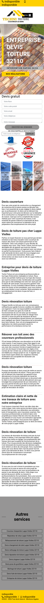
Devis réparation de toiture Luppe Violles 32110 (22, 555)
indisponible (9, 596)
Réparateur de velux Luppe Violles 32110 (22, 536)
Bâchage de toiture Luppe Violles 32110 (22, 569)
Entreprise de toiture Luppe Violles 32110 (22, 578)
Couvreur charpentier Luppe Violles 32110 (22, 531)
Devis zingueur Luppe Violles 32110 (22, 559)
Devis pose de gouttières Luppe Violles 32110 (22, 564)
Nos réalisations (15, 74)
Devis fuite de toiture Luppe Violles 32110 (22, 574)
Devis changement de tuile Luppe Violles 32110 (22, 545)
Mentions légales (32, 599)
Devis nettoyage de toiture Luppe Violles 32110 (22, 550)
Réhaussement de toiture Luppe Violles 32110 (22, 540)
